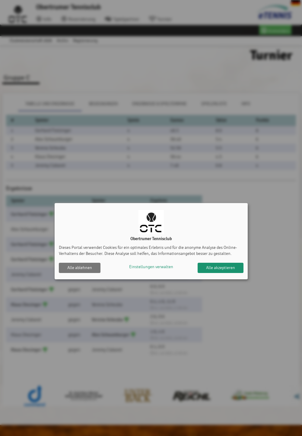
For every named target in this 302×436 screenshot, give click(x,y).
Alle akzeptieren (220, 267)
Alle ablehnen (79, 267)
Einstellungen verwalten (151, 267)
